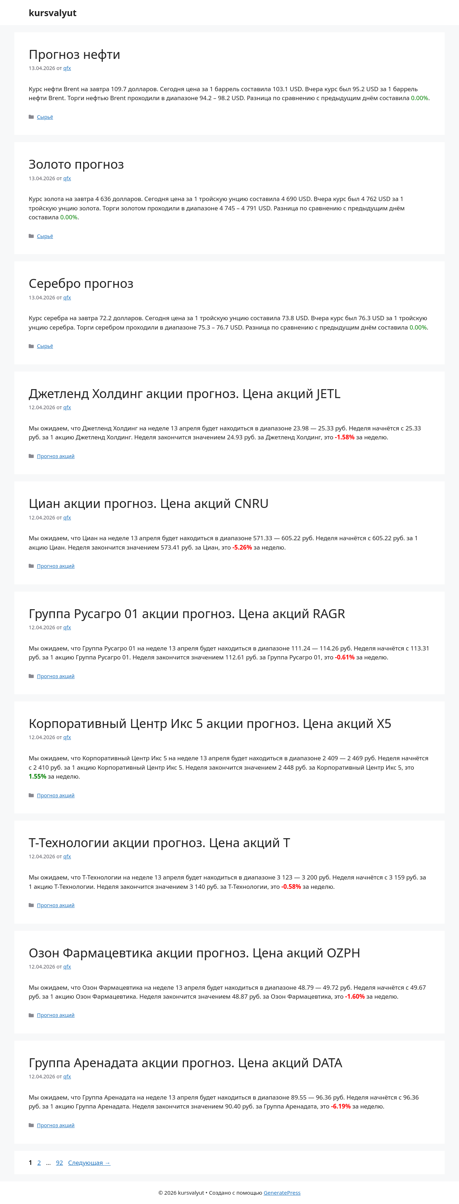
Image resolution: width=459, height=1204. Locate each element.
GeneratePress (282, 1192)
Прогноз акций (56, 456)
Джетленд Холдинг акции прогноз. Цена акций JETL (185, 393)
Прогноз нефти (74, 54)
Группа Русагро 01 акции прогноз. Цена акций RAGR (187, 613)
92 (60, 1162)
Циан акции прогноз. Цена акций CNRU (149, 503)
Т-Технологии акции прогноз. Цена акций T (159, 842)
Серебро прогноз (81, 283)
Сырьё (45, 116)
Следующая (89, 1162)
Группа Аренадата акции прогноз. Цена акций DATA (185, 1062)
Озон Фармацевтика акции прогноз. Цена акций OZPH (194, 952)
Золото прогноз (76, 163)
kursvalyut (53, 12)
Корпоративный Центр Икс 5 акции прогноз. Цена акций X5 (210, 723)
